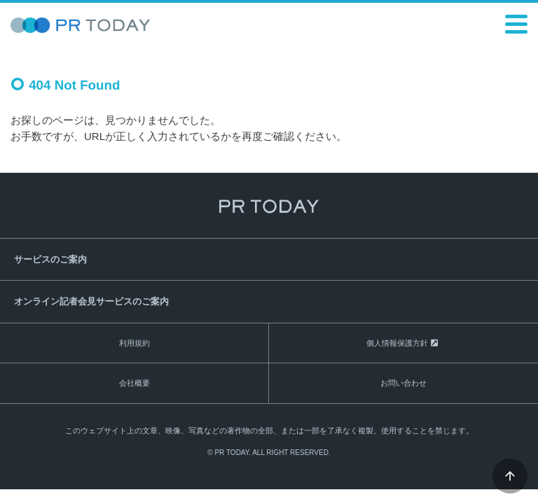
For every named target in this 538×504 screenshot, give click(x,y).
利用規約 (134, 343)
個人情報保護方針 (397, 343)
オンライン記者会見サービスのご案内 (91, 301)
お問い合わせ (403, 383)
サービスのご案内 (50, 259)
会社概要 (134, 383)
